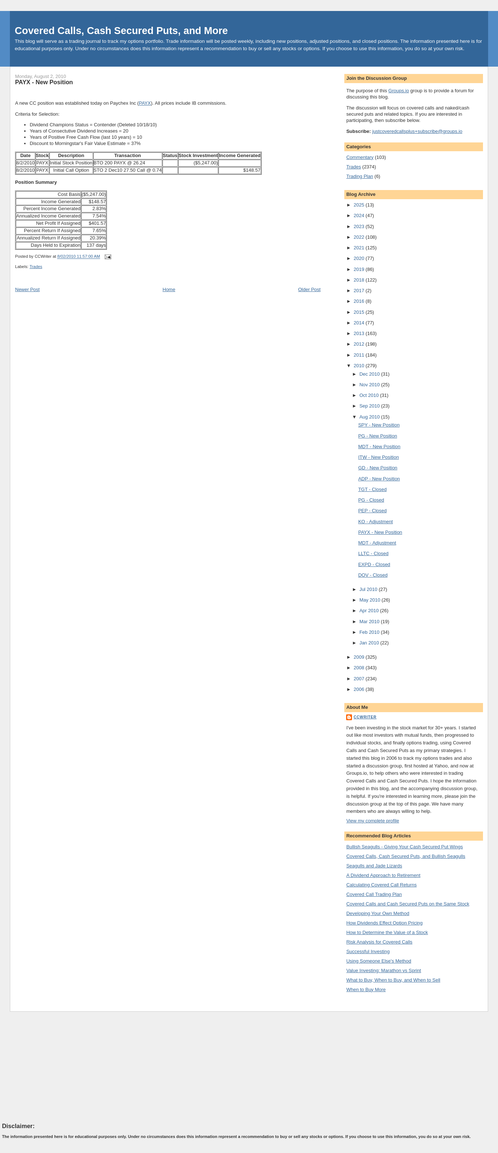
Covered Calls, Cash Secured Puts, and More (121, 30)
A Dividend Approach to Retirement (383, 875)
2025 (360, 205)
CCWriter (365, 717)
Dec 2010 (370, 374)
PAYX (145, 103)
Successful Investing (368, 951)
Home (168, 289)
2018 (360, 280)
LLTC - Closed (373, 553)
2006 (360, 689)
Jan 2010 (369, 643)
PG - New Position (377, 436)
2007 (360, 678)
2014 (360, 323)
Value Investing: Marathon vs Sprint (383, 970)
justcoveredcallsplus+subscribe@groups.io (417, 131)
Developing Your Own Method (377, 913)
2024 (360, 215)
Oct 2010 (369, 395)
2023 (360, 226)
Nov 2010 (370, 384)
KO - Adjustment (375, 521)
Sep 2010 (370, 406)
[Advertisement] (57, 1066)
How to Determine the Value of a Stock (387, 932)
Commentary (359, 157)
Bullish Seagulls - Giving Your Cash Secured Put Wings (404, 846)
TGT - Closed (372, 489)
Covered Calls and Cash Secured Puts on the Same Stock (407, 904)
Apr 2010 (369, 610)
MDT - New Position (379, 446)
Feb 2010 (370, 632)
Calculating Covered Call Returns (381, 885)
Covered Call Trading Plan (374, 894)
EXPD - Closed (374, 564)
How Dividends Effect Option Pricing (384, 923)
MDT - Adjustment (377, 543)
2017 (360, 290)
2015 (360, 312)
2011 (360, 355)
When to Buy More (366, 989)
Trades (36, 266)
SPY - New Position (379, 425)
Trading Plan (359, 176)
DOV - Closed (372, 575)
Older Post (309, 289)
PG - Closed (371, 500)
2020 (360, 258)
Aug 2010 (370, 417)
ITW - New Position (378, 457)
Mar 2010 (370, 621)
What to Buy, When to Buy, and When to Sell (393, 980)
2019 (360, 269)
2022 (360, 237)
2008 (360, 667)
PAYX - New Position (44, 82)
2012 (360, 344)
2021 (360, 247)
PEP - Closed (372, 510)
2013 (360, 333)
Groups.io (398, 90)
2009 (360, 657)
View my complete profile (372, 820)
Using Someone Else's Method (378, 961)
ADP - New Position (379, 478)
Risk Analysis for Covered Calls (379, 942)
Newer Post (27, 289)
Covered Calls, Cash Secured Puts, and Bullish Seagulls (405, 856)
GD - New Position (377, 468)
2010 (360, 365)
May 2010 (370, 600)
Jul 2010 (369, 589)
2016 (360, 301)
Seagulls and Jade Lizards (374, 866)
